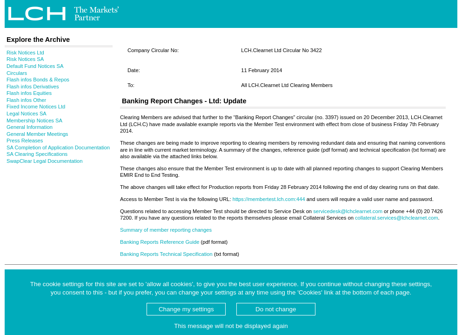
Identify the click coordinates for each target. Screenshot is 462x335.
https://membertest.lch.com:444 (269, 199)
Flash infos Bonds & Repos (38, 79)
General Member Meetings (37, 134)
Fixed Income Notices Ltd (36, 106)
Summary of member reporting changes (166, 230)
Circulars (17, 73)
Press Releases (25, 140)
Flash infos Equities (29, 93)
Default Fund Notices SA (35, 66)
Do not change (275, 309)
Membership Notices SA (34, 120)
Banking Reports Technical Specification (166, 254)
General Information (30, 127)
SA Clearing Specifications (37, 154)
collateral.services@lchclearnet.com (396, 218)
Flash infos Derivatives (33, 86)
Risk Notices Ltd (25, 52)
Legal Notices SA (27, 113)
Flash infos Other (26, 100)
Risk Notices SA (25, 59)
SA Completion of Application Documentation (58, 147)
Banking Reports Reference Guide (159, 242)
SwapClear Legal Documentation (45, 161)
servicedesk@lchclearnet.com (347, 211)
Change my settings (186, 309)
